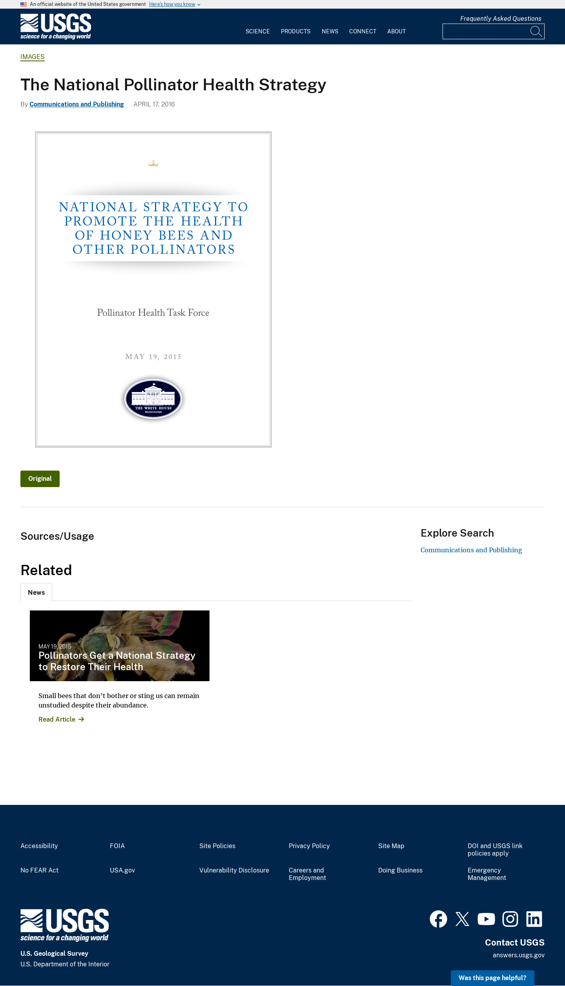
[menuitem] (257, 26)
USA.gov (122, 870)
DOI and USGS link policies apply (495, 850)
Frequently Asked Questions (500, 18)
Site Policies (217, 846)
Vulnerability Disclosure (234, 870)
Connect (362, 31)
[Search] (537, 31)
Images (32, 56)
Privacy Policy (309, 846)
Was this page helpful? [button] (493, 978)
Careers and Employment (307, 874)
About (396, 31)
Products (295, 31)
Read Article (56, 719)
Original (40, 478)
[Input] (494, 31)
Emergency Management (487, 874)
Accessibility (39, 846)
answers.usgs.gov (519, 955)
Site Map (391, 846)
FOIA (117, 846)
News (330, 31)
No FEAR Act (39, 870)
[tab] (36, 592)
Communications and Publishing (76, 104)
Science (258, 31)
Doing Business (400, 870)
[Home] (55, 38)
